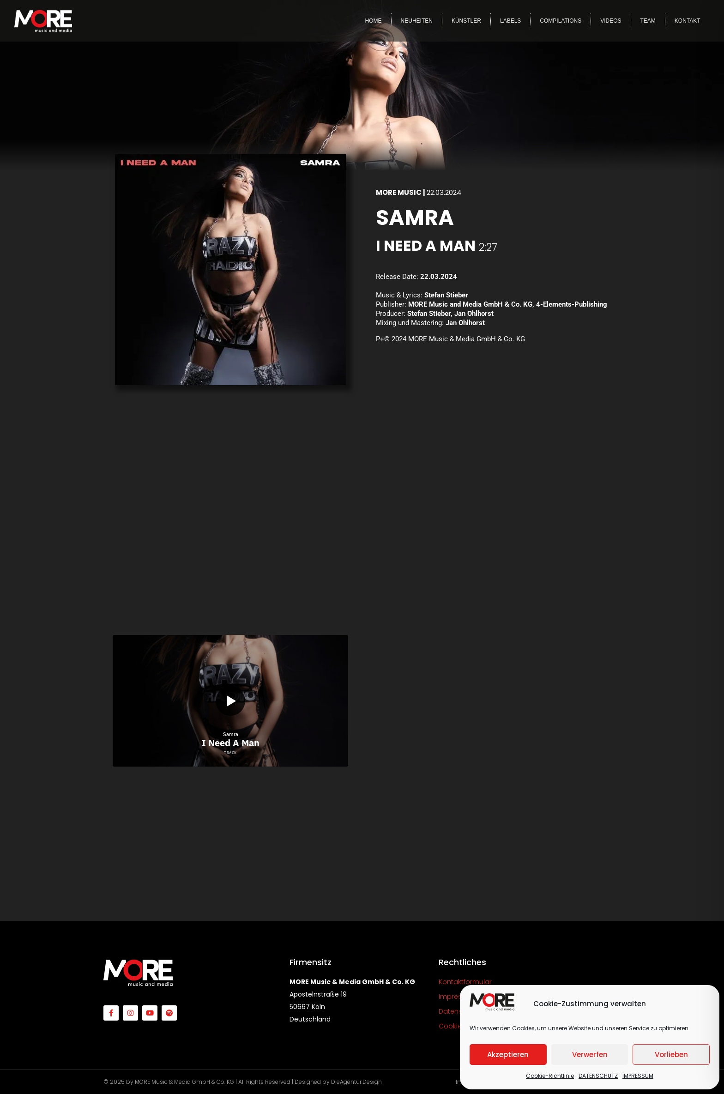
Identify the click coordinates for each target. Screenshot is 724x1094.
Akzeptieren (508, 1054)
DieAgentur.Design (356, 1082)
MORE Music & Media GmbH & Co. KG (184, 1082)
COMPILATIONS (560, 21)
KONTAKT (687, 21)
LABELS (510, 21)
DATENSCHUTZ (598, 1076)
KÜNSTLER (466, 21)
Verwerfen (590, 1054)
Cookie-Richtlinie (550, 1076)
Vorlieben (671, 1054)
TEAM (648, 21)
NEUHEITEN (417, 21)
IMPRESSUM (637, 1076)
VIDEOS (610, 21)
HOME (373, 21)
